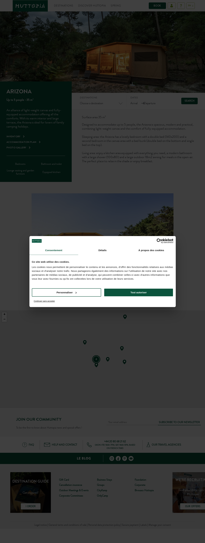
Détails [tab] (103, 250)
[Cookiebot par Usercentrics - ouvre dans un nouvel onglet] (159, 240)
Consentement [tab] (53, 250)
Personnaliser (67, 292)
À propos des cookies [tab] (151, 250)
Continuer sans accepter (44, 301)
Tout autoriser (139, 292)
